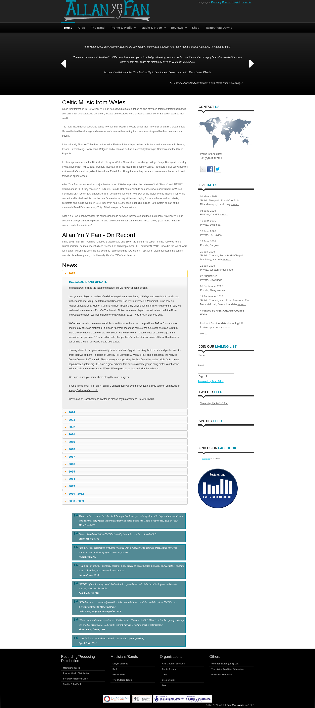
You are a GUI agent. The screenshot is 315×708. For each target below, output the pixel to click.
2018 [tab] (69, 449)
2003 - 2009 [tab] (74, 501)
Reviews (177, 27)
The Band (98, 27)
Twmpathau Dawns (219, 27)
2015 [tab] (69, 471)
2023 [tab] (69, 419)
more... (235, 204)
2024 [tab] (69, 412)
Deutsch (226, 2)
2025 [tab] (69, 273)
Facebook (89, 399)
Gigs (81, 27)
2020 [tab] (69, 434)
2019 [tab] (69, 441)
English (236, 2)
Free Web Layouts (235, 705)
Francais (246, 2)
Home (68, 27)
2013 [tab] (69, 486)
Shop (195, 27)
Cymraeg (216, 2)
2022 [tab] (69, 427)
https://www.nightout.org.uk (83, 364)
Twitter (103, 399)
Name (201, 355)
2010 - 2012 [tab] (74, 493)
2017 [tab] (69, 456)
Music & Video (151, 27)
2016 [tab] (69, 464)
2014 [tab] (69, 478)
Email (201, 365)
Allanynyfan (206, 459)
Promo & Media (121, 27)
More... (204, 333)
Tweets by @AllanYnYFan (214, 403)
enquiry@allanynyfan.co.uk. (83, 390)
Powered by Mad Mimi (211, 381)
